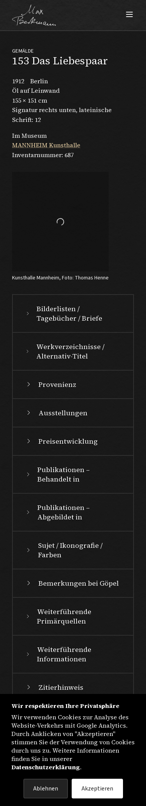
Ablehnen (45, 788)
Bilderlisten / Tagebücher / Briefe (63, 313)
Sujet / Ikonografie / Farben (63, 550)
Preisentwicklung (61, 441)
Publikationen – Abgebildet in (56, 512)
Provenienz (50, 384)
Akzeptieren (97, 788)
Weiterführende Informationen (57, 654)
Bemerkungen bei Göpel (72, 583)
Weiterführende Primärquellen (57, 616)
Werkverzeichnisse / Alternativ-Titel (64, 351)
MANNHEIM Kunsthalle (46, 145)
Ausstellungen (56, 413)
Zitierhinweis (54, 687)
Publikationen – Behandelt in (57, 474)
